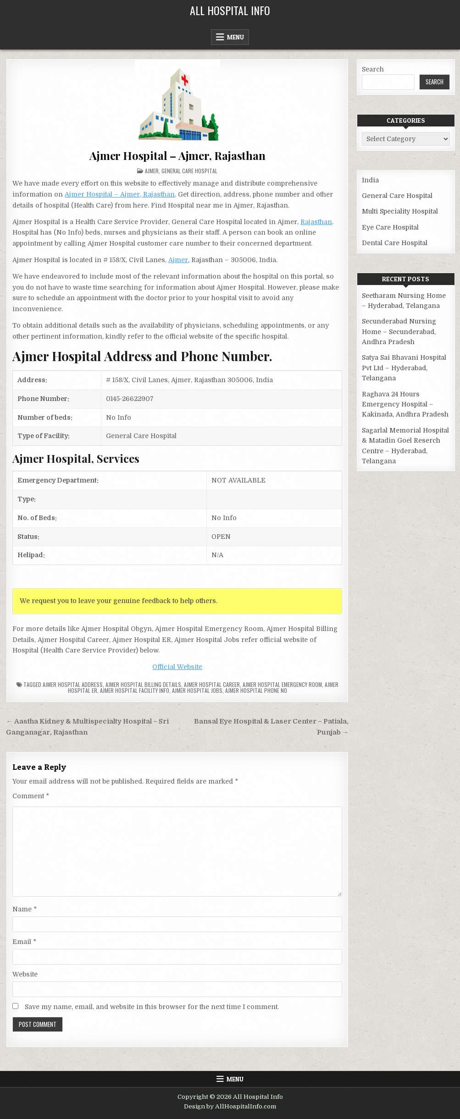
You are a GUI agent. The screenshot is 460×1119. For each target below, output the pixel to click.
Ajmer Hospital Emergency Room (282, 684)
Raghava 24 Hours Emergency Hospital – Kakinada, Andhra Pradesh (405, 404)
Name (24, 909)
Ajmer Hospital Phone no (256, 690)
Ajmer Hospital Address (73, 684)
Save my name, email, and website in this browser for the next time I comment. (152, 1006)
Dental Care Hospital (394, 243)
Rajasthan (316, 221)
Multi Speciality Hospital (400, 211)
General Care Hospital (189, 171)
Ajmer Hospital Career (212, 684)
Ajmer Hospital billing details (143, 684)
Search (373, 69)
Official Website (177, 666)
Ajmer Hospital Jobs (197, 690)
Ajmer (152, 171)
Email (24, 941)
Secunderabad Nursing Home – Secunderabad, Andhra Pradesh (399, 332)
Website (25, 974)
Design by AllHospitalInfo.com (230, 1106)
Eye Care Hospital (390, 227)
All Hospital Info (230, 10)
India (370, 180)
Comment (30, 796)
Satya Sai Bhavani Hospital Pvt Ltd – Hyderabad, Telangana (404, 368)
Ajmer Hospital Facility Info (134, 690)
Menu (235, 37)
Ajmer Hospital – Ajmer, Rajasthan (177, 155)
